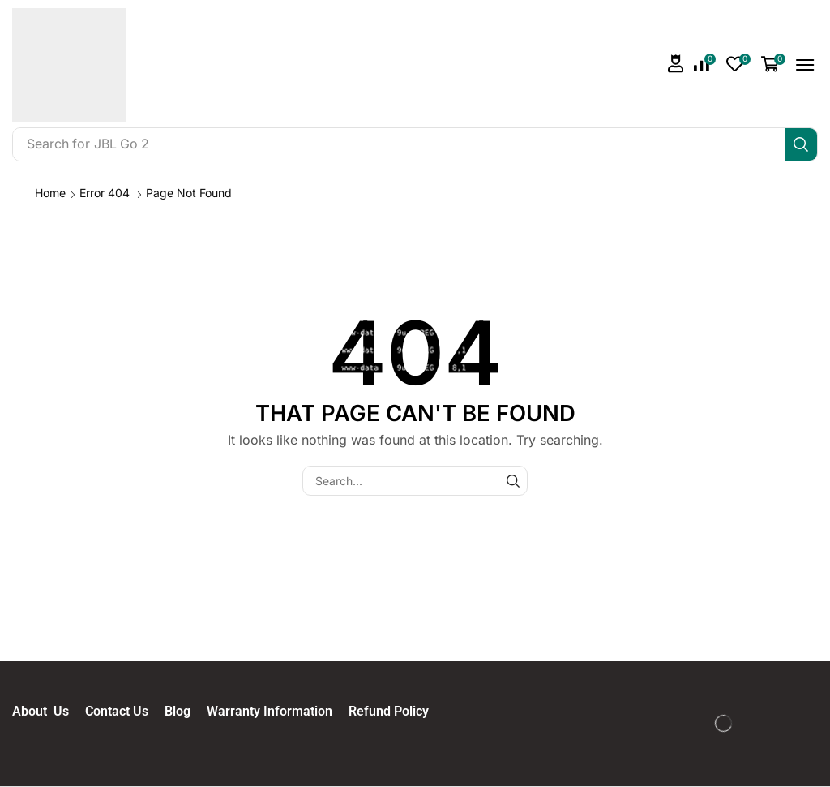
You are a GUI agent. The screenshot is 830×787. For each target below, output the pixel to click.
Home (50, 193)
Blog (186, 711)
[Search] (801, 144)
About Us (48, 711)
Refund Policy (389, 711)
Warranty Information (278, 711)
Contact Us (125, 711)
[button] (676, 63)
